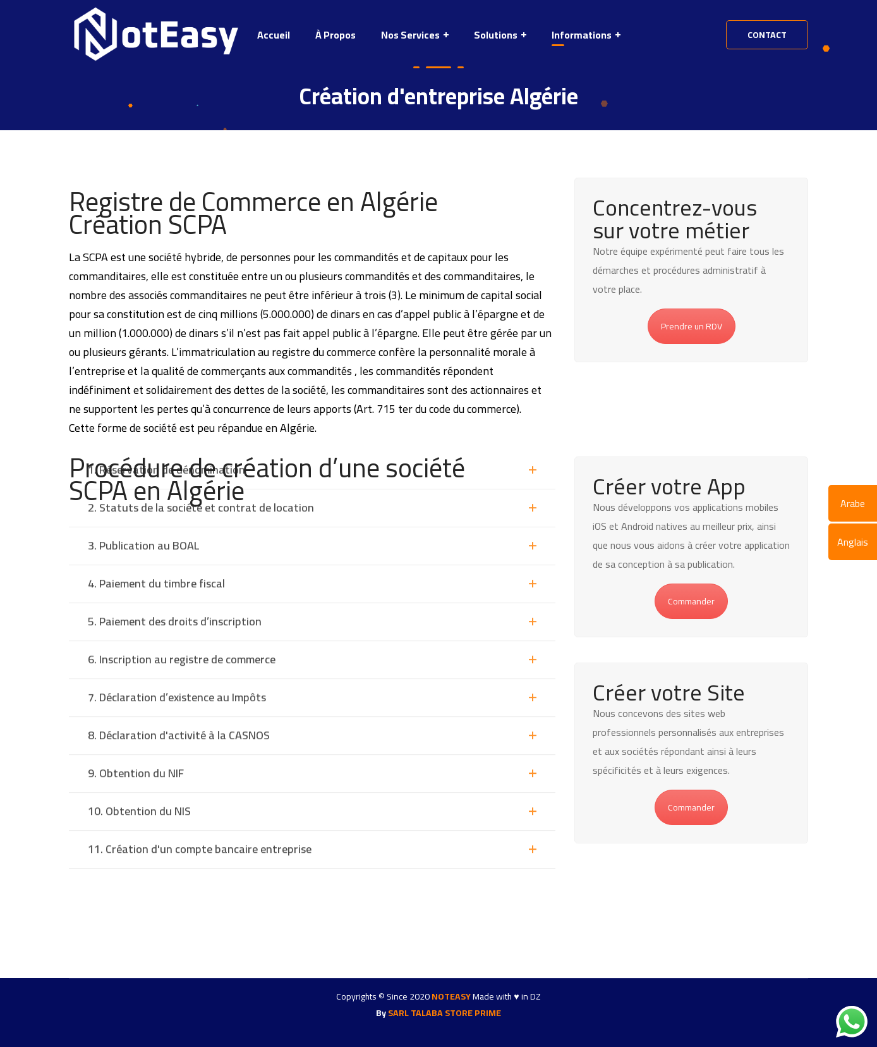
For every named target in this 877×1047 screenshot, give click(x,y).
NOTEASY (451, 996)
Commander (691, 601)
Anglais (852, 541)
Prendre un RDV (691, 326)
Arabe (852, 503)
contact (767, 35)
